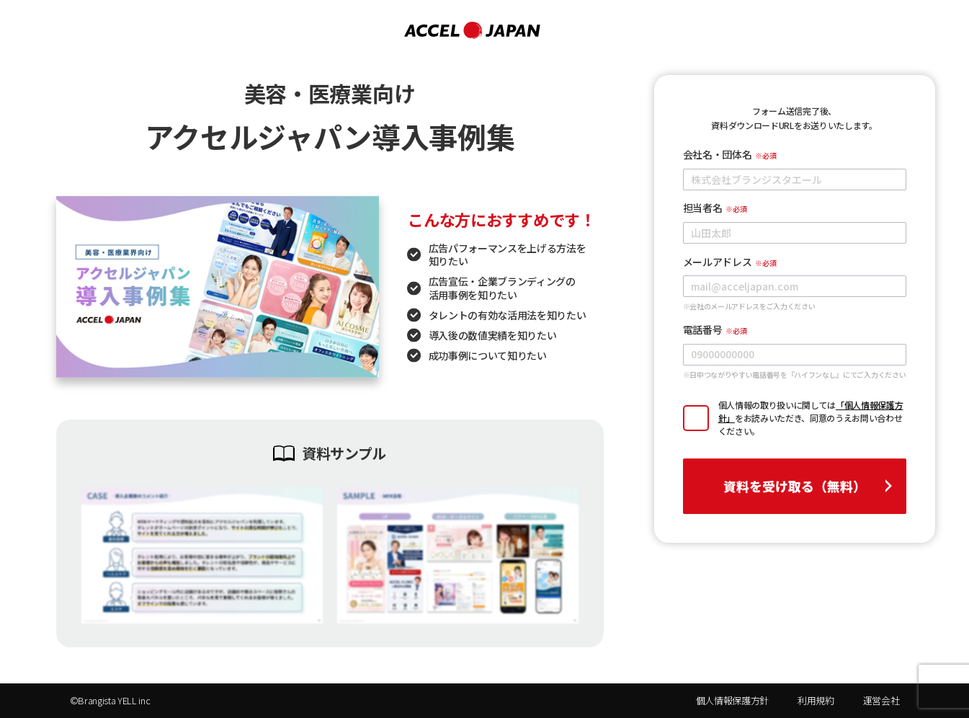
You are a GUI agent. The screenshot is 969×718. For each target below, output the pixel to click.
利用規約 (816, 700)
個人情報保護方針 (732, 700)
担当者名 (703, 207)
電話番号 (703, 329)
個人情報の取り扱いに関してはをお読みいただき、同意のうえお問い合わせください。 (810, 418)
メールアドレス (717, 261)
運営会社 (881, 700)
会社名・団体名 (717, 154)
